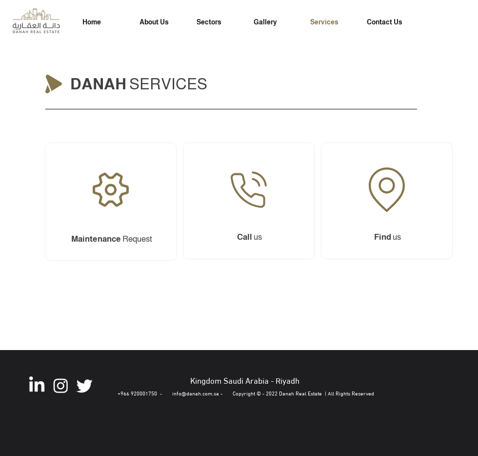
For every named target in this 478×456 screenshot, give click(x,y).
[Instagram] (60, 385)
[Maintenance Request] (248, 198)
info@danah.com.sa (195, 393)
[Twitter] (84, 385)
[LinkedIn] (36, 385)
